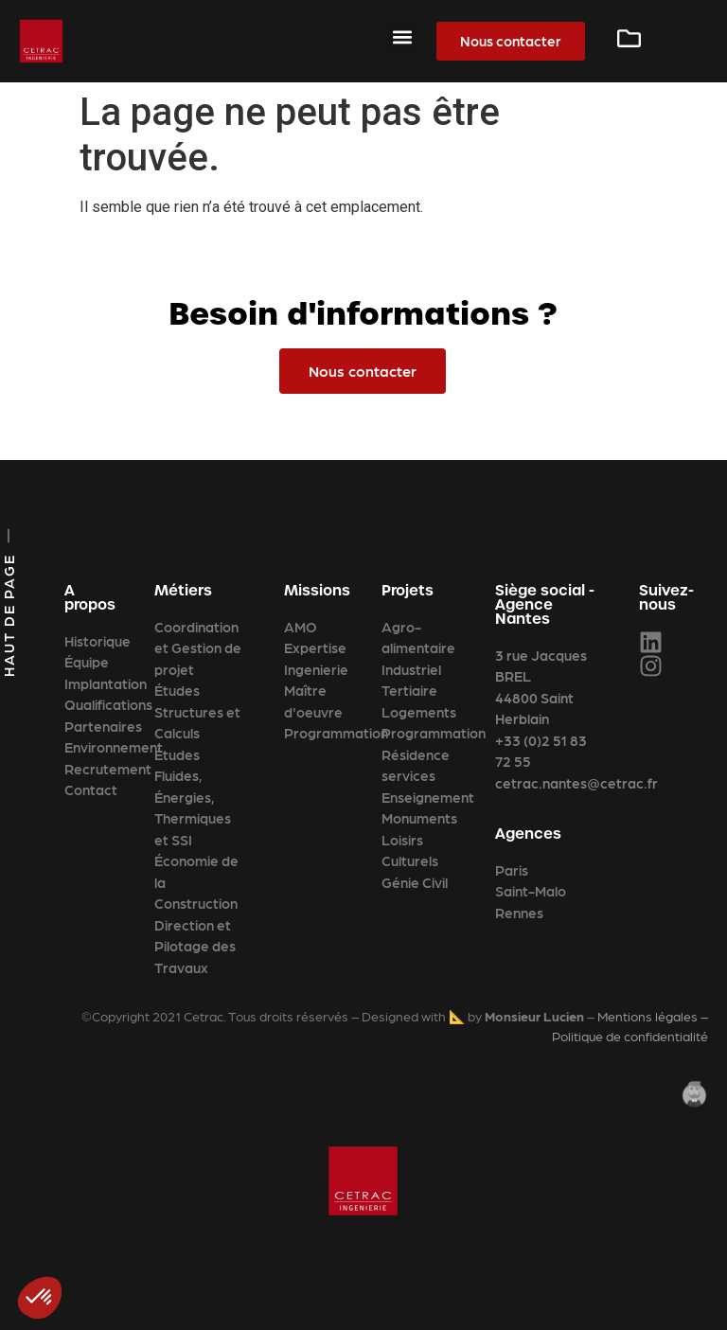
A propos (89, 597)
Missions (317, 590)
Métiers (183, 590)
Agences (528, 833)
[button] (401, 36)
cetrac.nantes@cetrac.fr (576, 782)
